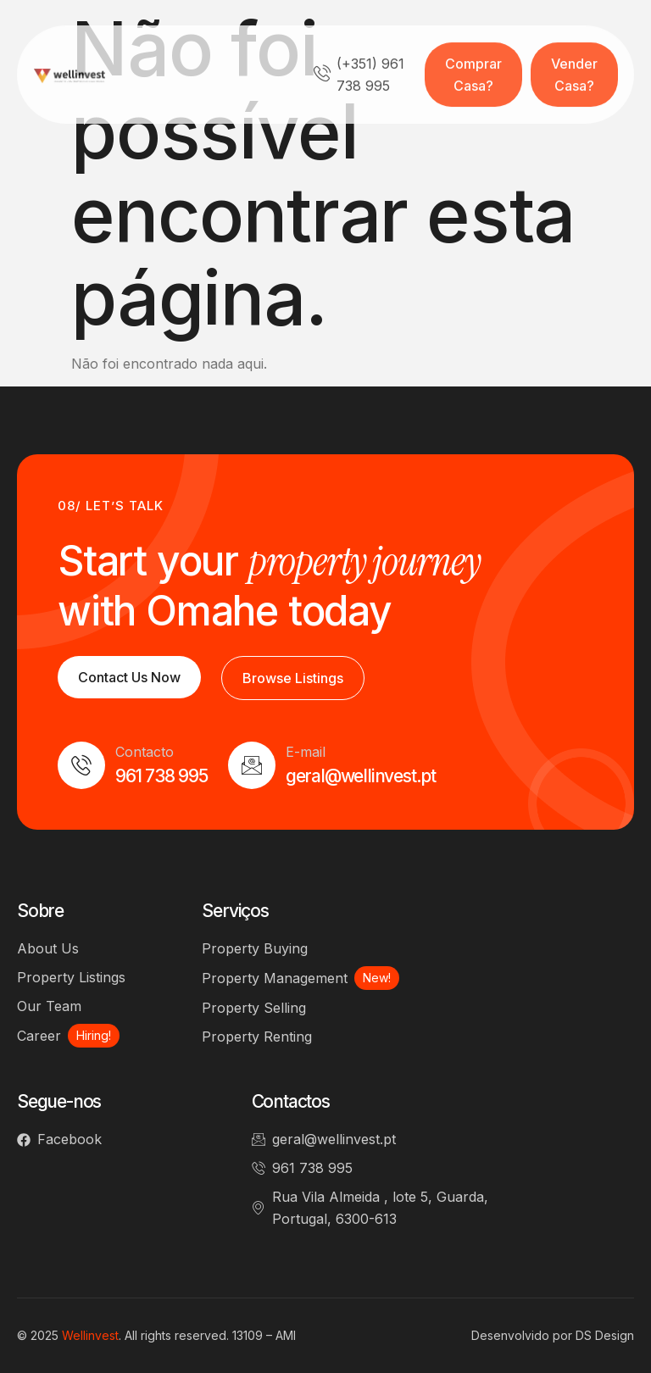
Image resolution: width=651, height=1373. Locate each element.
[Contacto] (81, 765)
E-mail (306, 751)
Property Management (275, 978)
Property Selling (254, 1007)
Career (39, 1035)
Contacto (144, 751)
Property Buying (255, 948)
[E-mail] (251, 765)
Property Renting (257, 1036)
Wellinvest (90, 1335)
